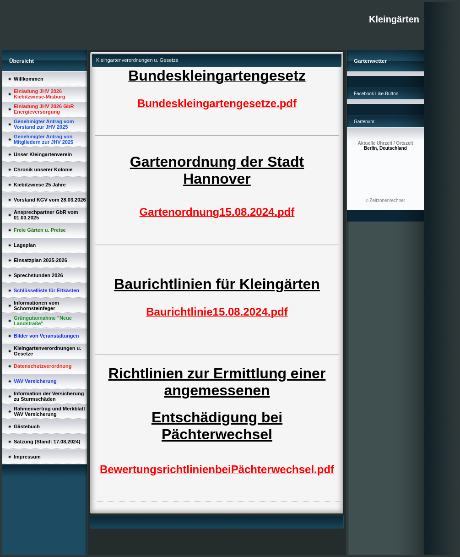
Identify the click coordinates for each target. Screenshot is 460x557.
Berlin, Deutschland (385, 146)
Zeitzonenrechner (387, 200)
